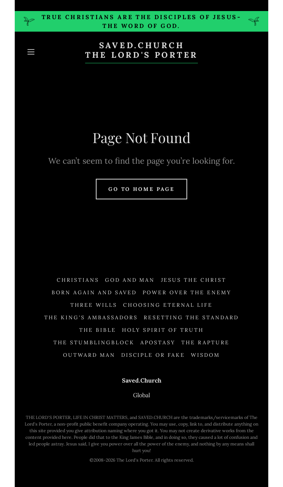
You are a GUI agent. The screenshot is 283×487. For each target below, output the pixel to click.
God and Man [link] (130, 280)
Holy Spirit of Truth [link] (163, 330)
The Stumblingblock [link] (93, 342)
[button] (41, 52)
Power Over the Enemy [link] (187, 292)
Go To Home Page (141, 189)
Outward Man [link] (89, 355)
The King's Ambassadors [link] (91, 317)
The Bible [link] (97, 330)
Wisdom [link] (205, 355)
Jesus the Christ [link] (194, 280)
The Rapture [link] (205, 342)
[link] (141, 55)
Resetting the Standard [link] (191, 317)
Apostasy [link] (157, 342)
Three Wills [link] (93, 305)
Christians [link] (78, 280)
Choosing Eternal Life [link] (168, 305)
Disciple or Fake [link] (153, 355)
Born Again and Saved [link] (94, 292)
